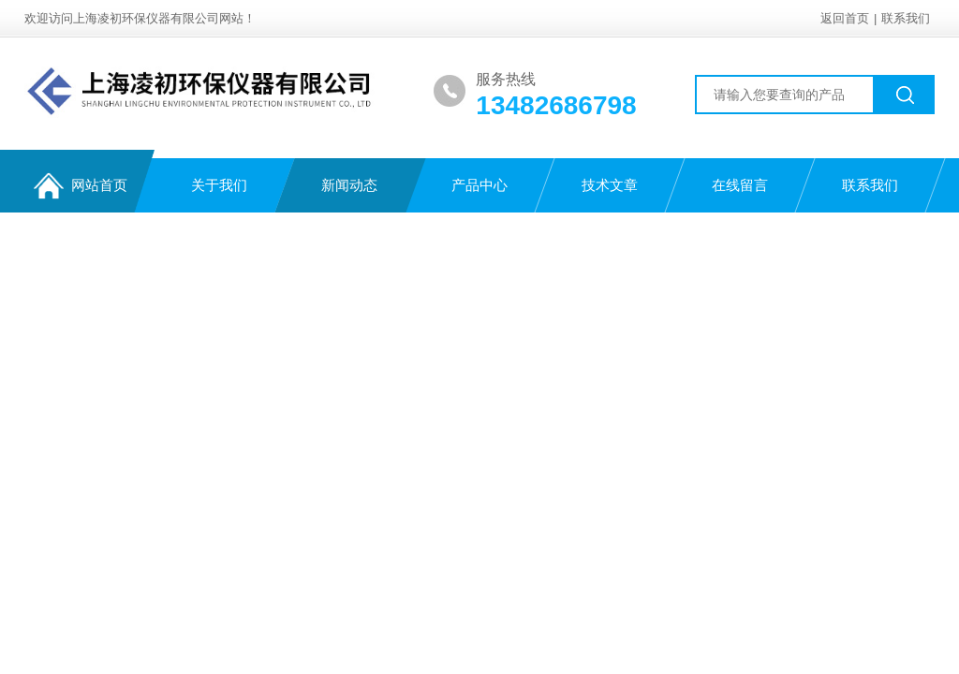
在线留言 (740, 185)
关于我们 (219, 185)
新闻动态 (349, 185)
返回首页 (844, 18)
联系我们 (905, 18)
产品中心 (479, 185)
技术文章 (610, 185)
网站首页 (80, 185)
